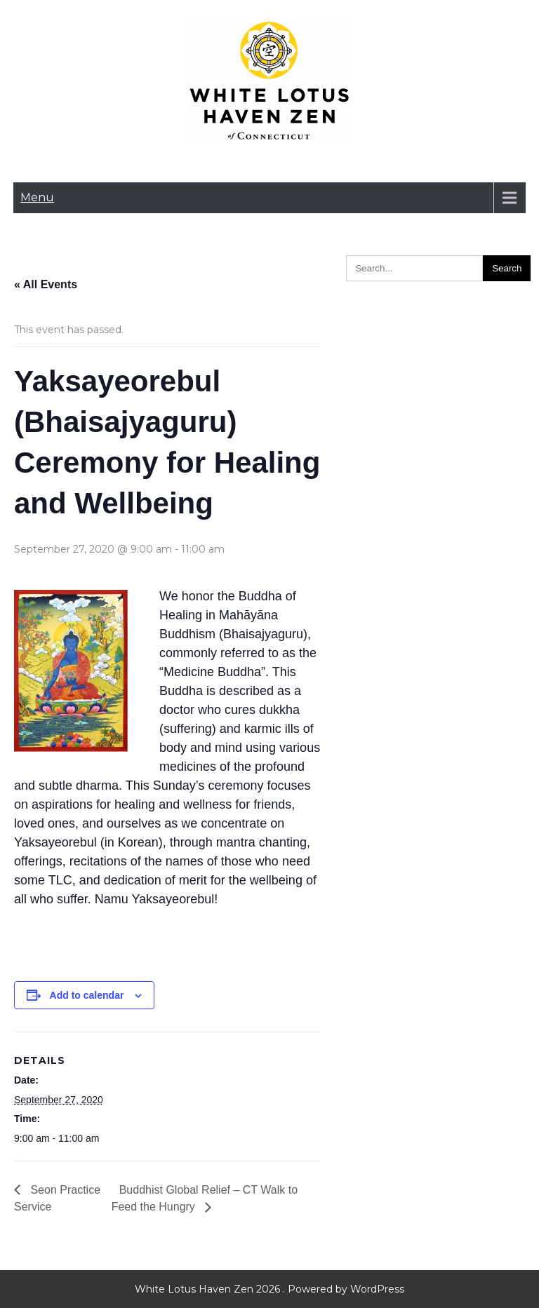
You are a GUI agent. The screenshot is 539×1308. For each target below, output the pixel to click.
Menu (37, 197)
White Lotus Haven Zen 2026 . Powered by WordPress (269, 1289)
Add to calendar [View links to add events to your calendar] (87, 995)
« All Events (45, 284)
